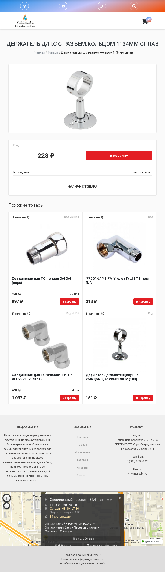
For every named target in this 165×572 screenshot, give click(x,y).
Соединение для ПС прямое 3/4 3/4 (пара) (41, 281)
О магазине (82, 452)
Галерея (82, 459)
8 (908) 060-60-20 (137, 461)
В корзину (119, 156)
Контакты (82, 475)
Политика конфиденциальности (82, 559)
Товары (83, 444)
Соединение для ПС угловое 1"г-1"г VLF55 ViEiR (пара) (42, 377)
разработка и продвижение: (82, 563)
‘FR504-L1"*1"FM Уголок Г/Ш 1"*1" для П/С (117, 281)
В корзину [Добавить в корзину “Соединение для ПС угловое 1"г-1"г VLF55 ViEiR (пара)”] (69, 398)
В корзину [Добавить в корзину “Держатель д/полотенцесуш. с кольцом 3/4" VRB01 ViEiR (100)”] (143, 398)
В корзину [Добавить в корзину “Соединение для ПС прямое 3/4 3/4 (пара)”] (69, 301)
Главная (82, 437)
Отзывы (82, 467)
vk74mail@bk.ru (137, 473)
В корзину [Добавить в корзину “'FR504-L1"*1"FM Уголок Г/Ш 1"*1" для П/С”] (143, 301)
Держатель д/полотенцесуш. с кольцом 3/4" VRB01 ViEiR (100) (112, 377)
